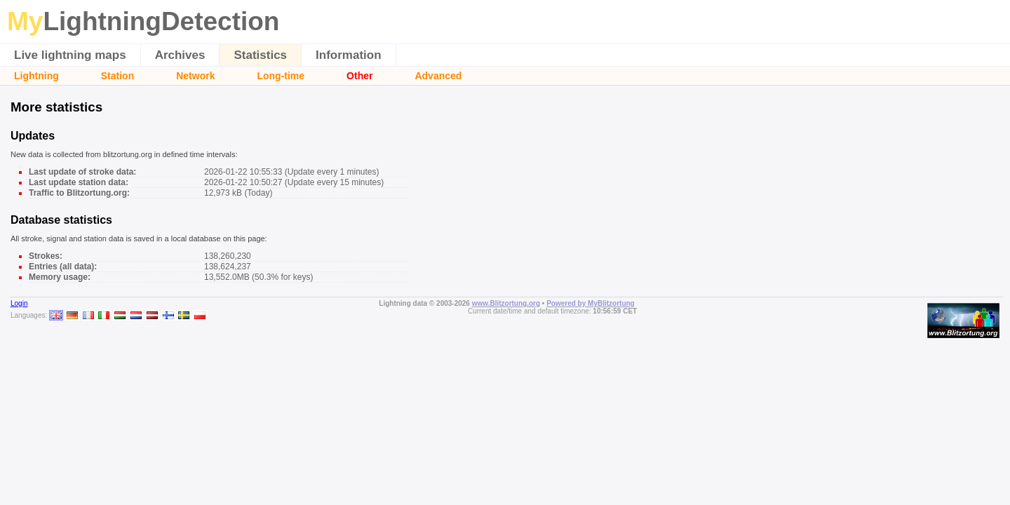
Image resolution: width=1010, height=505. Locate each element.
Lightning (36, 75)
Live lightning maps (70, 55)
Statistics (260, 55)
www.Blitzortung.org (506, 303)
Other (359, 75)
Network (195, 75)
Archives (180, 55)
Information (349, 55)
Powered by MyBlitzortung (590, 303)
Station (117, 75)
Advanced (438, 75)
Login (19, 303)
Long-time (280, 75)
